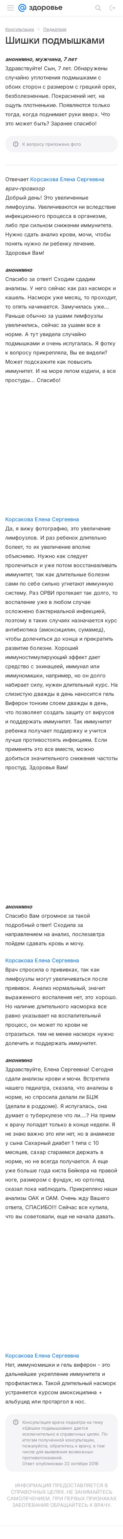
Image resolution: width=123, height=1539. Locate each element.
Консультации (19, 29)
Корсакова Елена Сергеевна (67, 179)
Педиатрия (54, 29)
